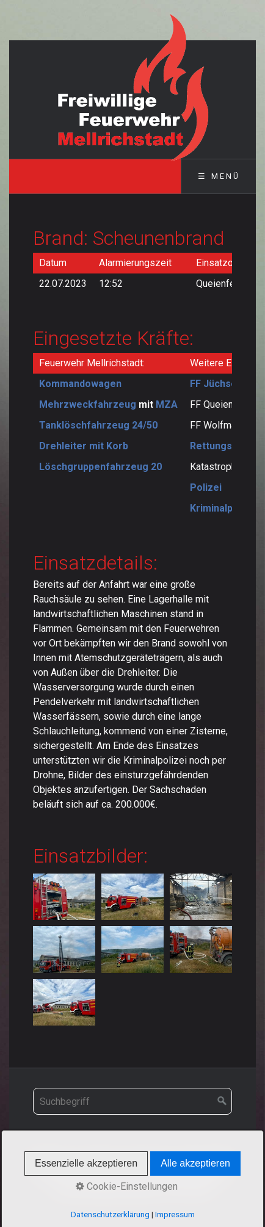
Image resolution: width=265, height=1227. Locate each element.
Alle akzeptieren (195, 1163)
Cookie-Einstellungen (127, 1186)
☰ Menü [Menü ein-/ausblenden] (219, 176)
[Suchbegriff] (132, 1101)
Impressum (175, 1214)
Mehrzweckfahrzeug (87, 404)
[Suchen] (222, 1101)
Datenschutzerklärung (110, 1214)
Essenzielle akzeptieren (86, 1163)
